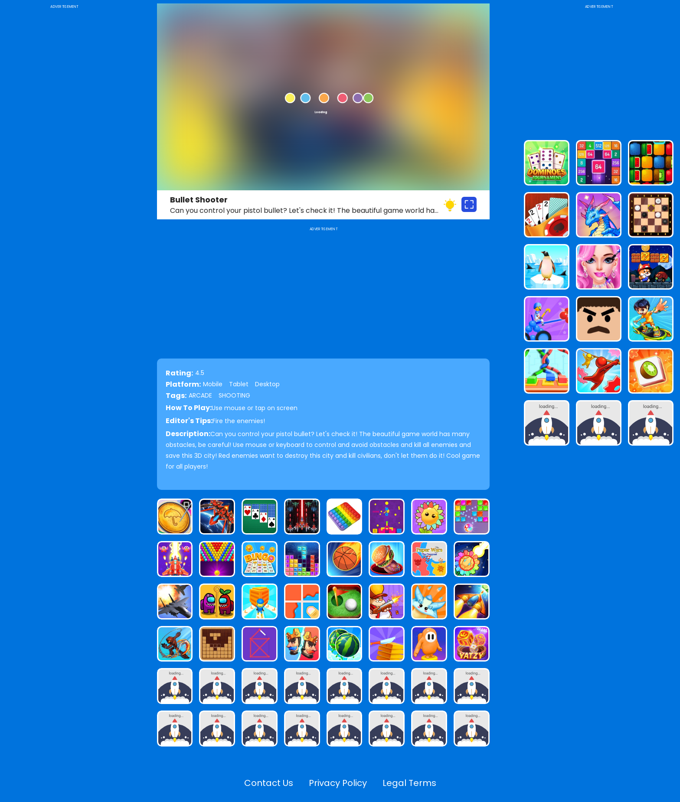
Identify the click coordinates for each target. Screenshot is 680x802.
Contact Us (268, 783)
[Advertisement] (64, 140)
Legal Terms (409, 783)
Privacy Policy (338, 783)
